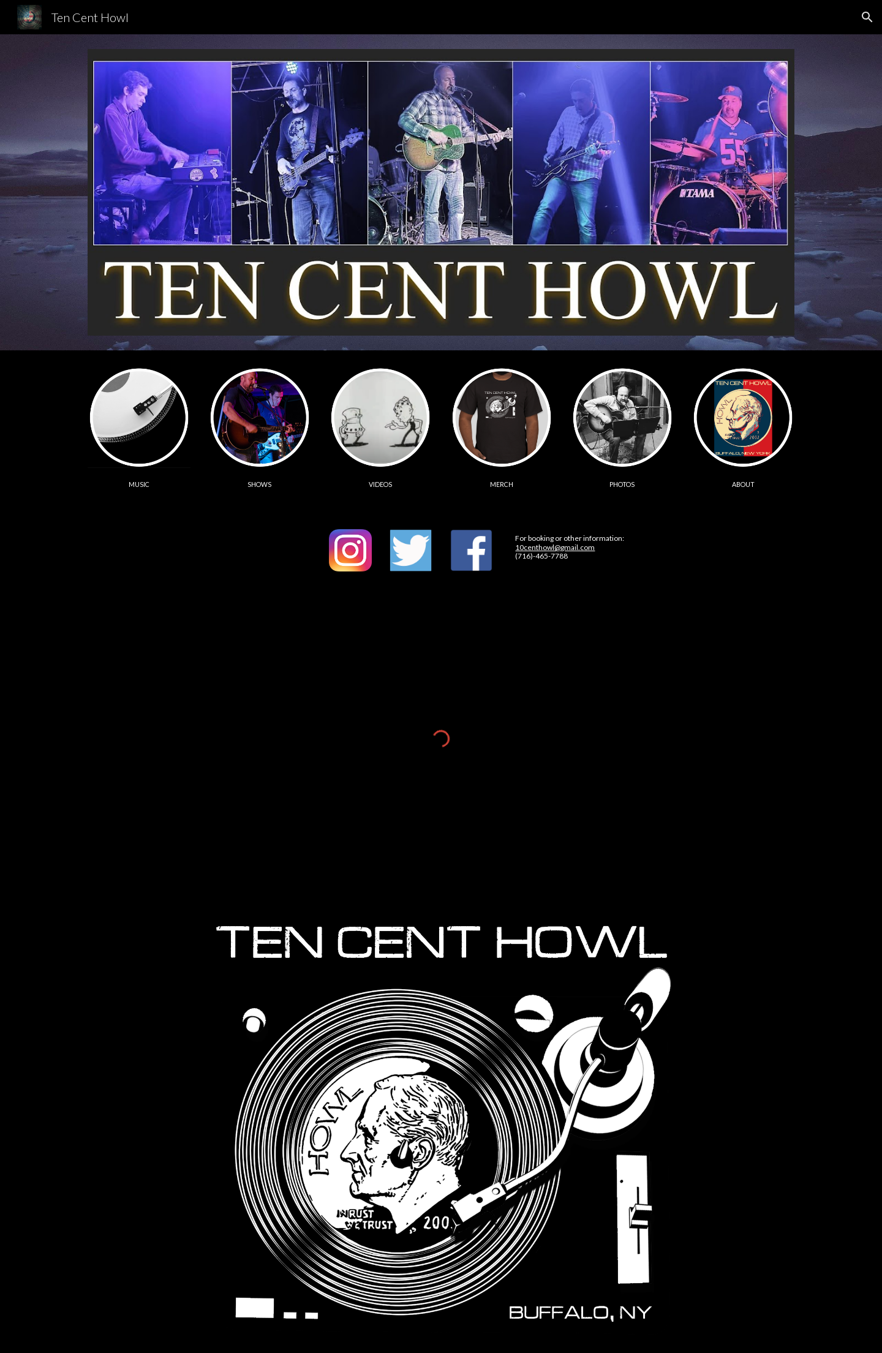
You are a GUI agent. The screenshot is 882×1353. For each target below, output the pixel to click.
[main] (139, 484)
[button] (867, 17)
